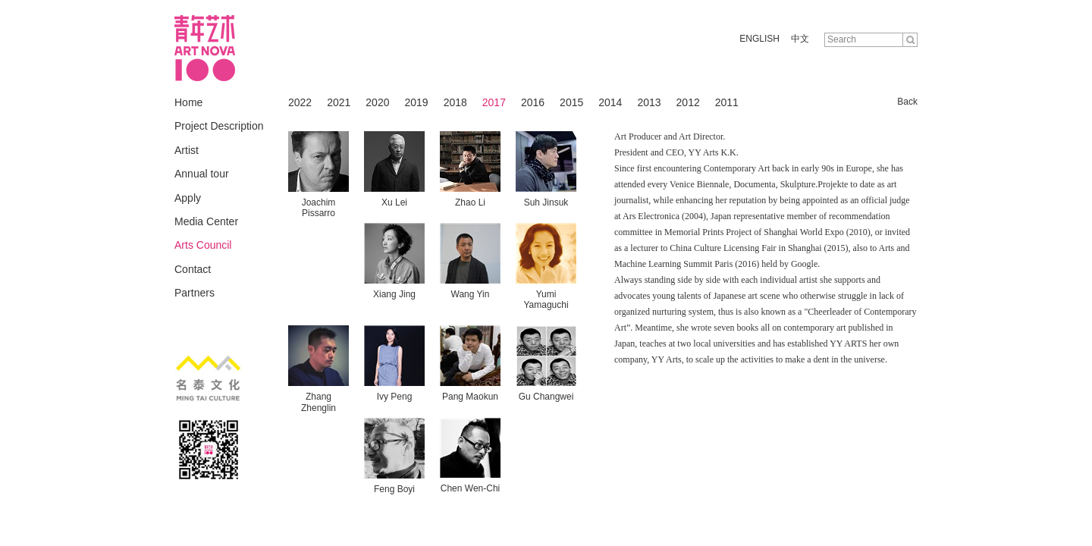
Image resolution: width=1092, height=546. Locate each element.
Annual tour (201, 174)
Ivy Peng (395, 396)
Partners (194, 293)
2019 (416, 102)
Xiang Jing (394, 294)
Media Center (206, 221)
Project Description (219, 126)
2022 (300, 102)
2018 (455, 102)
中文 (800, 38)
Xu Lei (394, 202)
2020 (377, 102)
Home (188, 102)
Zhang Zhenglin (318, 402)
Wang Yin (470, 294)
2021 (338, 102)
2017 (494, 102)
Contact (192, 269)
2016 (532, 102)
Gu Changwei (546, 396)
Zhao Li (470, 202)
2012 (688, 102)
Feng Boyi (394, 489)
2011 (727, 102)
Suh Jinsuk (546, 202)
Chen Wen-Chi (470, 488)
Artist (186, 150)
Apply (187, 198)
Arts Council (202, 245)
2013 (649, 102)
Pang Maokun (470, 396)
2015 (571, 102)
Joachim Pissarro (319, 207)
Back (907, 101)
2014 (610, 102)
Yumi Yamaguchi (545, 299)
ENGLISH (759, 38)
